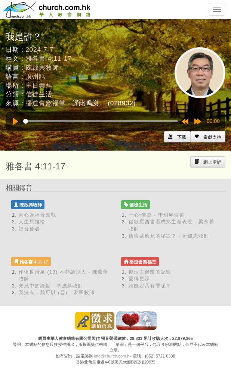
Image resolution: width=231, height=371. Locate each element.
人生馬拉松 (32, 221)
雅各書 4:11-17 (49, 58)
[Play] (15, 121)
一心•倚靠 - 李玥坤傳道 (157, 215)
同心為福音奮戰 (37, 215)
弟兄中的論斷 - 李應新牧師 (51, 286)
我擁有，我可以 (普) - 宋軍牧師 (57, 292)
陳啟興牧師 (42, 67)
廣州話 (36, 76)
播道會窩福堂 (46, 103)
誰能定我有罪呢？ (150, 286)
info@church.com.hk (112, 356)
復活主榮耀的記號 (150, 272)
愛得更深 (139, 278)
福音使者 (29, 229)
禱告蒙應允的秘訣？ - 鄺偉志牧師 (169, 236)
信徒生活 (39, 94)
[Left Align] (207, 136)
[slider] (100, 121)
